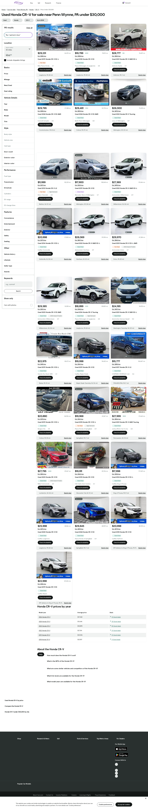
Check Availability (45, 70)
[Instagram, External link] (116, 773)
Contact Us (49, 795)
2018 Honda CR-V (44, 639)
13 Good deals (115, 635)
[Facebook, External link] (116, 767)
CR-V (37, 10)
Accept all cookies (124, 804)
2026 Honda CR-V (44, 617)
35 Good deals (115, 621)
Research (48, 3)
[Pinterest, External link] (116, 776)
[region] (74, 802)
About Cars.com (38, 795)
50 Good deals (115, 626)
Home (4, 10)
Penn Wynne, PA (22, 10)
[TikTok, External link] (116, 764)
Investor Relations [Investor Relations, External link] (62, 795)
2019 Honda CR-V (44, 635)
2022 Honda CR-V (44, 630)
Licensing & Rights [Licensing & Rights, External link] (85, 795)
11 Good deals (115, 639)
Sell (39, 3)
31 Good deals (115, 630)
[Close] (146, 798)
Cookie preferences (105, 804)
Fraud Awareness (100, 795)
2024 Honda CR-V (44, 621)
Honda (31, 10)
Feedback (112, 795)
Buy (31, 3)
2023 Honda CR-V (44, 626)
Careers (74, 795)
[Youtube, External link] (116, 770)
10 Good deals (115, 617)
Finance (58, 3)
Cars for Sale (11, 10)
